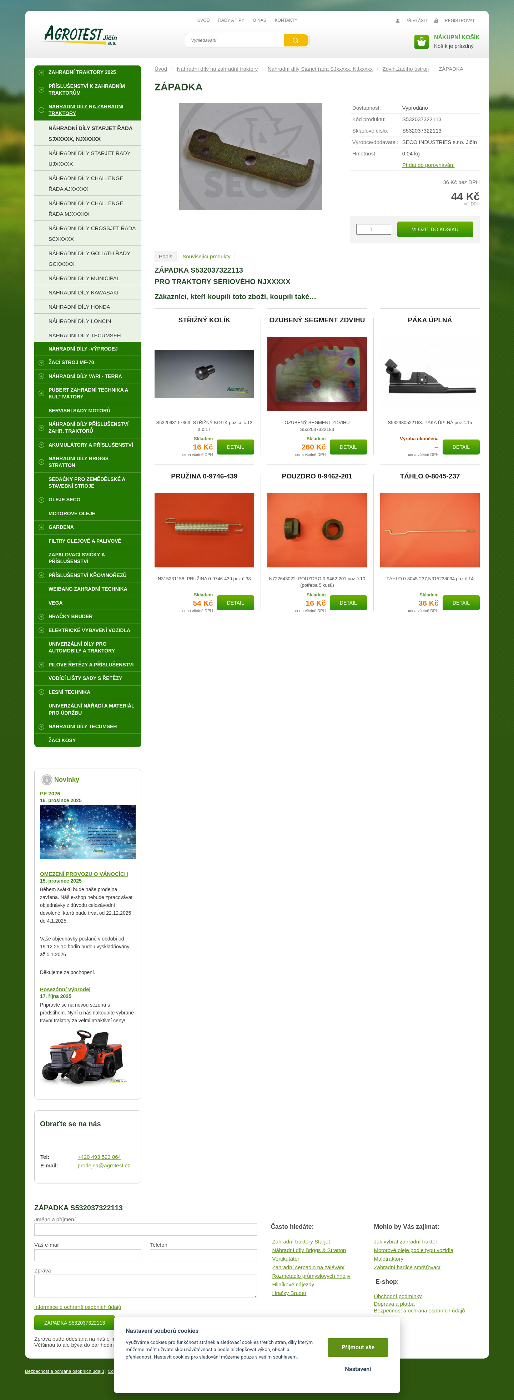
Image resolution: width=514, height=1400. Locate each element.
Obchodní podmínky (398, 1296)
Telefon (158, 1245)
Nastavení (358, 1369)
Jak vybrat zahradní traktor (405, 1241)
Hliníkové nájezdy (293, 1284)
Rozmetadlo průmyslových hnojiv (311, 1276)
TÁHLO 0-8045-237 (430, 476)
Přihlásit (416, 20)
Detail (235, 447)
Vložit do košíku (435, 229)
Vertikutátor (285, 1259)
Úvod (161, 69)
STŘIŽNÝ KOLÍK (204, 320)
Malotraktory (388, 1259)
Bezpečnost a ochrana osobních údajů (419, 1310)
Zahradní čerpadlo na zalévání (308, 1267)
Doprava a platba (394, 1304)
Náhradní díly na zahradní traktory (217, 69)
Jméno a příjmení (55, 1219)
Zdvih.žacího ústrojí (406, 69)
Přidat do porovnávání (428, 165)
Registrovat (460, 20)
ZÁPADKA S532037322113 (74, 1323)
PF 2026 (50, 793)
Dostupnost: (366, 108)
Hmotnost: (364, 153)
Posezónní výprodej (65, 989)
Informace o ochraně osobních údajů (77, 1307)
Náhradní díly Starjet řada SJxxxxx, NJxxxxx (320, 69)
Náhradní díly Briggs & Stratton (309, 1250)
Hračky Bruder (289, 1293)
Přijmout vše (358, 1347)
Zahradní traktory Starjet (301, 1241)
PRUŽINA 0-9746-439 (204, 476)
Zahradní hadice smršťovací (407, 1267)
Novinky (66, 779)
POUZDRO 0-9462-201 (317, 476)
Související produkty (206, 256)
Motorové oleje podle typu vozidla (413, 1250)
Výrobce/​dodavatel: (375, 142)
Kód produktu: (369, 119)
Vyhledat (296, 40)
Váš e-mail (47, 1245)
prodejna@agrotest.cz (104, 1165)
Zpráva (42, 1270)
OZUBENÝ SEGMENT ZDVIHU (317, 320)
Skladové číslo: (370, 131)
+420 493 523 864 (99, 1157)
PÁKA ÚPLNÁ (430, 320)
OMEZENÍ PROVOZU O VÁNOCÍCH (84, 874)
